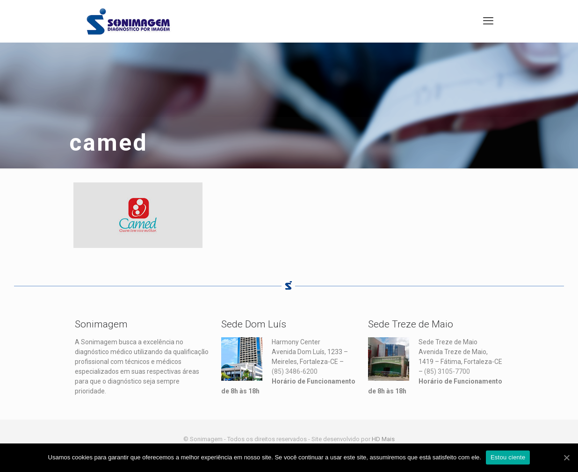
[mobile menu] (488, 21)
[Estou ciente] (566, 457)
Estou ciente (508, 457)
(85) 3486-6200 (295, 371)
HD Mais (383, 439)
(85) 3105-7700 (447, 371)
